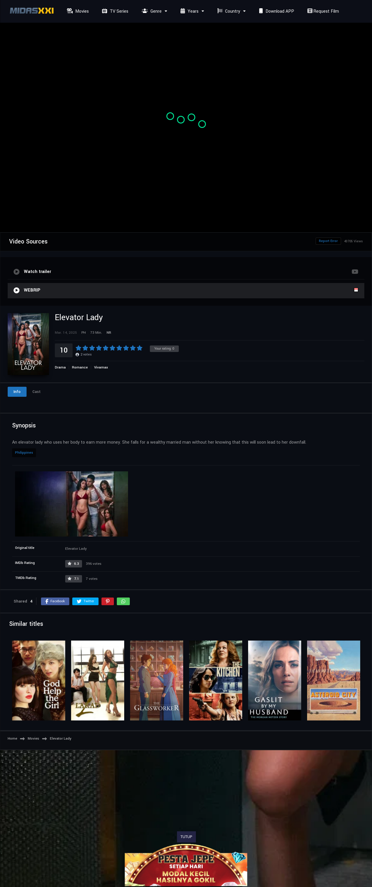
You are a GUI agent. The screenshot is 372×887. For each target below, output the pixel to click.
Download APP (276, 11)
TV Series (114, 11)
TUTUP (186, 837)
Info (17, 391)
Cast (36, 391)
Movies (77, 11)
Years (189, 11)
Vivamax (101, 367)
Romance (80, 367)
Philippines (24, 452)
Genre (151, 11)
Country (228, 11)
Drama (60, 367)
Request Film (322, 11)
